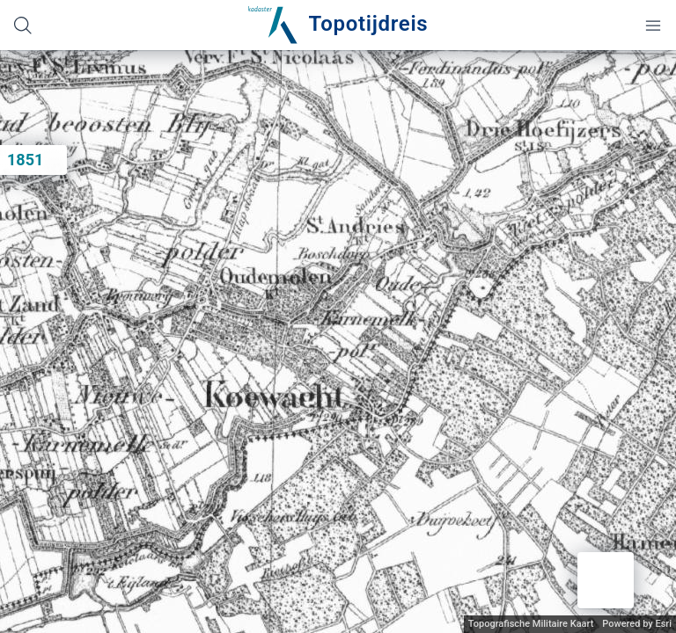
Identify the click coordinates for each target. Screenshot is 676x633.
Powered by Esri (637, 623)
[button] (605, 580)
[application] (338, 341)
